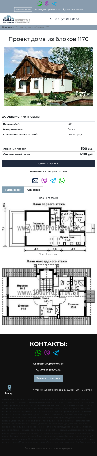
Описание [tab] (33, 189)
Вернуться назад (64, 19)
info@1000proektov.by (47, 9)
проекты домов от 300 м (47, 408)
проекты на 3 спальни (14, 402)
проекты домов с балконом (27, 420)
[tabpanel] (48, 260)
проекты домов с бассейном (48, 414)
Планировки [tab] (13, 189)
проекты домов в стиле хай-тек (26, 433)
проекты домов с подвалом (43, 417)
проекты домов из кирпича (75, 408)
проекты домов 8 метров (60, 436)
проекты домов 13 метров (15, 442)
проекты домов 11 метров (52, 439)
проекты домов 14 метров (44, 442)
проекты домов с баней (14, 417)
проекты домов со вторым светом (20, 423)
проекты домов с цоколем (77, 411)
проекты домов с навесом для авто (62, 433)
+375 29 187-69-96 (73, 9)
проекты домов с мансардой (46, 411)
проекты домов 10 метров (24, 439)
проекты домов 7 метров (33, 436)
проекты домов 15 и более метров (77, 442)
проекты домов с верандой (53, 423)
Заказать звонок (23, 9)
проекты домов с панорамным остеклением (66, 420)
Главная (7, 27)
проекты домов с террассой (17, 414)
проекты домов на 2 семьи (68, 427)
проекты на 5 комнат (62, 402)
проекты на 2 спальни (78, 399)
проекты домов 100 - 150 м (22, 405)
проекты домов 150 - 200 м (52, 405)
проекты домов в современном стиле (32, 427)
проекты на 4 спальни (38, 402)
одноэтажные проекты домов (18, 399)
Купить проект (49, 163)
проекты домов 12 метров (80, 439)
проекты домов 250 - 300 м (19, 408)
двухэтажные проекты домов (50, 399)
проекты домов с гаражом (16, 411)
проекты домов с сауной (77, 414)
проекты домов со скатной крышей (49, 430)
